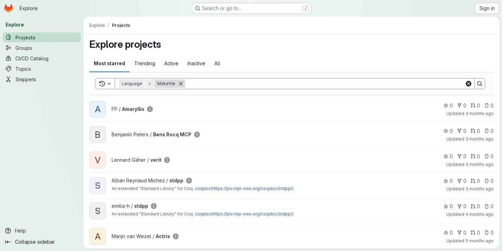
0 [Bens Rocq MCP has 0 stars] (448, 131)
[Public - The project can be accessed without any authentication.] (150, 109)
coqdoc (203, 188)
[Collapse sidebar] (42, 242)
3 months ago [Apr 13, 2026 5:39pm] (479, 188)
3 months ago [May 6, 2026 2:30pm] (479, 113)
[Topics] (42, 69)
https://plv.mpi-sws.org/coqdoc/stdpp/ (252, 188)
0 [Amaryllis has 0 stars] (448, 105)
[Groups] (42, 48)
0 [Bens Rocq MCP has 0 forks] (461, 131)
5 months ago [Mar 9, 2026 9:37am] (479, 240)
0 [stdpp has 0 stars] (448, 181)
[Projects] (42, 37)
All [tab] (217, 63)
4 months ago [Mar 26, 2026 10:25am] (479, 214)
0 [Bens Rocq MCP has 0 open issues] (489, 131)
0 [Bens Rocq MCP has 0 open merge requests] (475, 131)
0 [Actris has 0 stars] (448, 233)
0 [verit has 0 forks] (461, 156)
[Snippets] (42, 79)
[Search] (325, 83)
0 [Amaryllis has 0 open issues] (489, 105)
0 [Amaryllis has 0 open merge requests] (475, 105)
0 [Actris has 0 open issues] (489, 233)
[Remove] (181, 83)
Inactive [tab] (196, 63)
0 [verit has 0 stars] (448, 156)
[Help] (42, 231)
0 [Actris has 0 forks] (461, 233)
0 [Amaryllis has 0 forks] (461, 105)
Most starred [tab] (109, 63)
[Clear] (468, 83)
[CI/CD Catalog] (42, 58)
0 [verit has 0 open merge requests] (475, 156)
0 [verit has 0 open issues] (489, 156)
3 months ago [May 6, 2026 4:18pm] (479, 139)
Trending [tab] (144, 63)
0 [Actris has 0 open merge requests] (475, 233)
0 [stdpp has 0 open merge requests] (475, 181)
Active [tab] (171, 63)
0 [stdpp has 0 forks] (461, 181)
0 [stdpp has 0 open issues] (489, 181)
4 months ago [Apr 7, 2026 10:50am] (479, 164)
